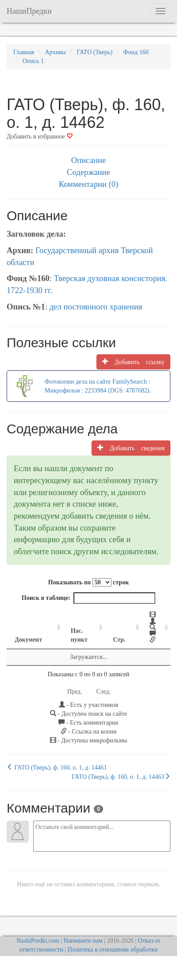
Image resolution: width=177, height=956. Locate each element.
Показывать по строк (88, 582)
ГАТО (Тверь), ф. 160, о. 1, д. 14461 (57, 751)
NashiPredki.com (37, 924)
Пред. (74, 675)
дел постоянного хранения (96, 306)
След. (103, 675)
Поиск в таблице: (88, 598)
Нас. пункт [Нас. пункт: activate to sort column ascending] (66, 619)
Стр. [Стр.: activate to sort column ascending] (105, 623)
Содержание (88, 172)
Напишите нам (83, 924)
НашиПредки (29, 11)
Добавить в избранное (40, 136)
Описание (88, 160)
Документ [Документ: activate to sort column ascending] (28, 623)
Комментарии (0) (89, 184)
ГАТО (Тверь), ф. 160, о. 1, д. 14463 (121, 760)
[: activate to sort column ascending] (144, 619)
